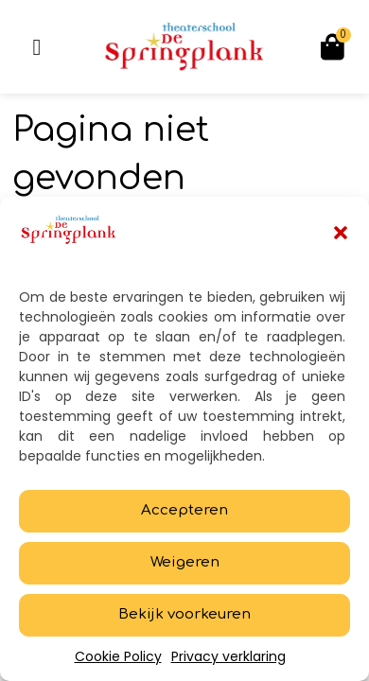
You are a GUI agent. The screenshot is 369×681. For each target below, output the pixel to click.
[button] (340, 232)
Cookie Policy (118, 656)
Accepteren (184, 510)
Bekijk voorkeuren (184, 614)
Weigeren (185, 562)
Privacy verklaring (228, 656)
